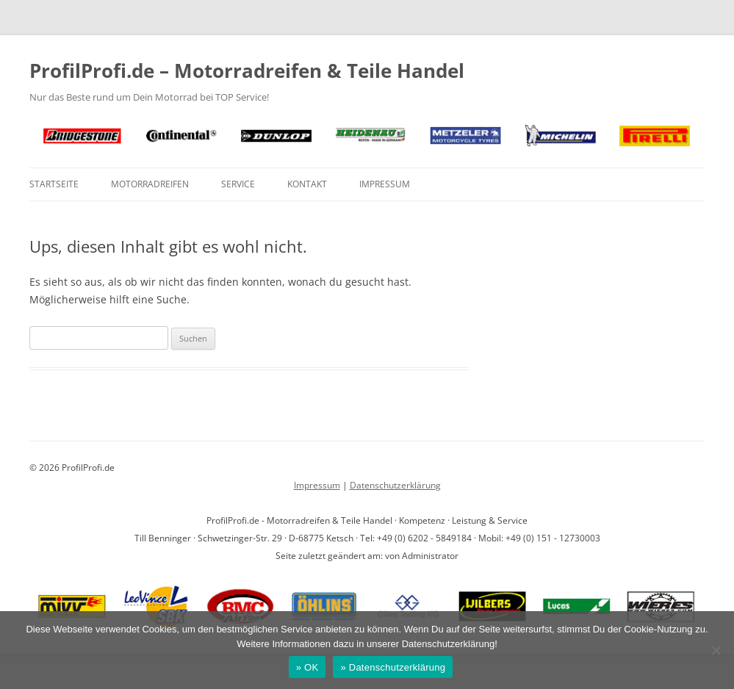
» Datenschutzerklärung (392, 667)
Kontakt (307, 184)
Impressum (384, 184)
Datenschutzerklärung (395, 485)
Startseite (54, 184)
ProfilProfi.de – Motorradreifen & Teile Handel (246, 70)
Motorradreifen (150, 184)
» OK (307, 667)
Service (238, 184)
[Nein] (715, 650)
